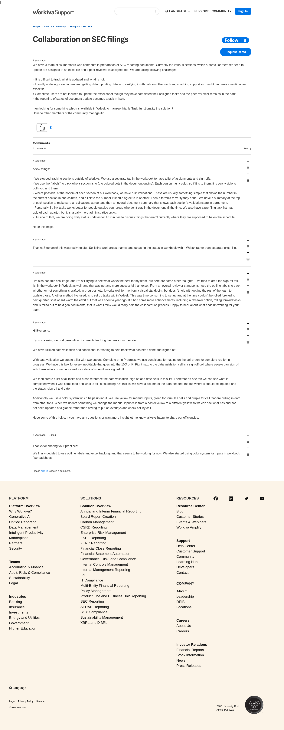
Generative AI (20, 517)
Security (15, 548)
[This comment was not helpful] (248, 174)
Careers (183, 620)
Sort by (247, 148)
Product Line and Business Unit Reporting (113, 596)
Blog (180, 511)
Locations (183, 607)
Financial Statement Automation (105, 554)
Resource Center (190, 506)
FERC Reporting (93, 543)
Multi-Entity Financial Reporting (104, 586)
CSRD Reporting (93, 527)
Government (19, 623)
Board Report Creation (98, 517)
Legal (13, 583)
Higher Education (22, 628)
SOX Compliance (94, 612)
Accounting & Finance (26, 567)
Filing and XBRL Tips (81, 26)
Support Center (41, 26)
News (180, 660)
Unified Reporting (23, 522)
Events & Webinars (191, 522)
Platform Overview (24, 506)
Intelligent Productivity (26, 533)
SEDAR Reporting (94, 607)
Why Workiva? (20, 511)
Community (59, 26)
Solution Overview (95, 506)
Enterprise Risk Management (103, 533)
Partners (16, 543)
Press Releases (188, 666)
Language (179, 11)
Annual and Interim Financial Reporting (111, 511)
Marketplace (18, 538)
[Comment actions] (248, 180)
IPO (83, 575)
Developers (185, 567)
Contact (182, 573)
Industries (17, 596)
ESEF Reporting (93, 538)
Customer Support (190, 551)
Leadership (185, 596)
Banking (15, 602)
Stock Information (190, 655)
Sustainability (19, 578)
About (181, 591)
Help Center (185, 546)
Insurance (17, 607)
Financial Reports (190, 650)
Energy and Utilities (24, 618)
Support (183, 541)
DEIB (180, 602)
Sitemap (40, 701)
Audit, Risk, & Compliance (29, 573)
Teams (14, 562)
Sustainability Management (101, 617)
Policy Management (96, 591)
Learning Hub (187, 562)
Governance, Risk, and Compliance (108, 559)
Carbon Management (97, 522)
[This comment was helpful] (248, 161)
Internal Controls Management (104, 564)
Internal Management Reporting (105, 570)
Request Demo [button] (236, 52)
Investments (18, 612)
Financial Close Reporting (100, 548)
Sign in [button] (243, 11)
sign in (44, 471)
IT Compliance (91, 580)
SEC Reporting (92, 601)
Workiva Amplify (188, 527)
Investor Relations (191, 645)
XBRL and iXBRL (93, 623)
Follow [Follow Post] (231, 40)
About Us (183, 626)
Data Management (23, 527)
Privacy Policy (26, 701)
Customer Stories (190, 517)
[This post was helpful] (42, 127)
